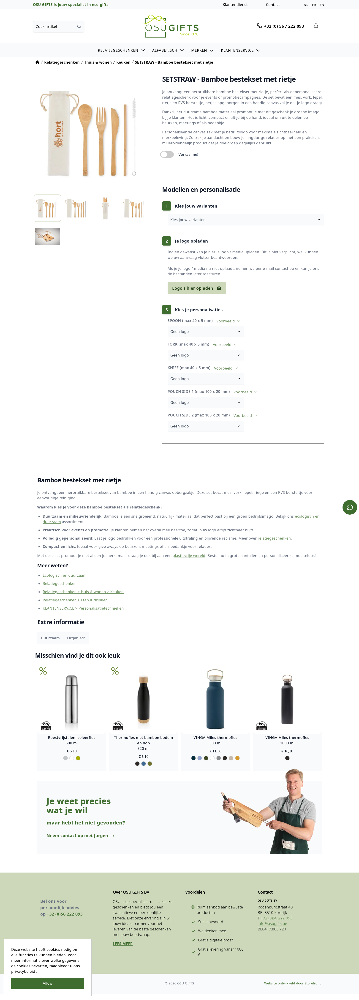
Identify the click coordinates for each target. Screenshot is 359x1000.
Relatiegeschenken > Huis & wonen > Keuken (79, 589)
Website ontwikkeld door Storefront (290, 989)
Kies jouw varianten (250, 219)
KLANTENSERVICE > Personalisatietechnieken (79, 606)
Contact (273, 4)
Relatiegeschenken (55, 581)
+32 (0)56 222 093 (65, 923)
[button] (121, 50)
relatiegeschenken (270, 535)
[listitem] (47, 204)
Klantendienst (235, 4)
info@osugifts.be (269, 933)
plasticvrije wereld (185, 553)
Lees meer (122, 953)
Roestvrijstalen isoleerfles (67, 736)
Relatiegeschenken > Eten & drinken (70, 598)
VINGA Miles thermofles (217, 736)
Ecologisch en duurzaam (60, 573)
